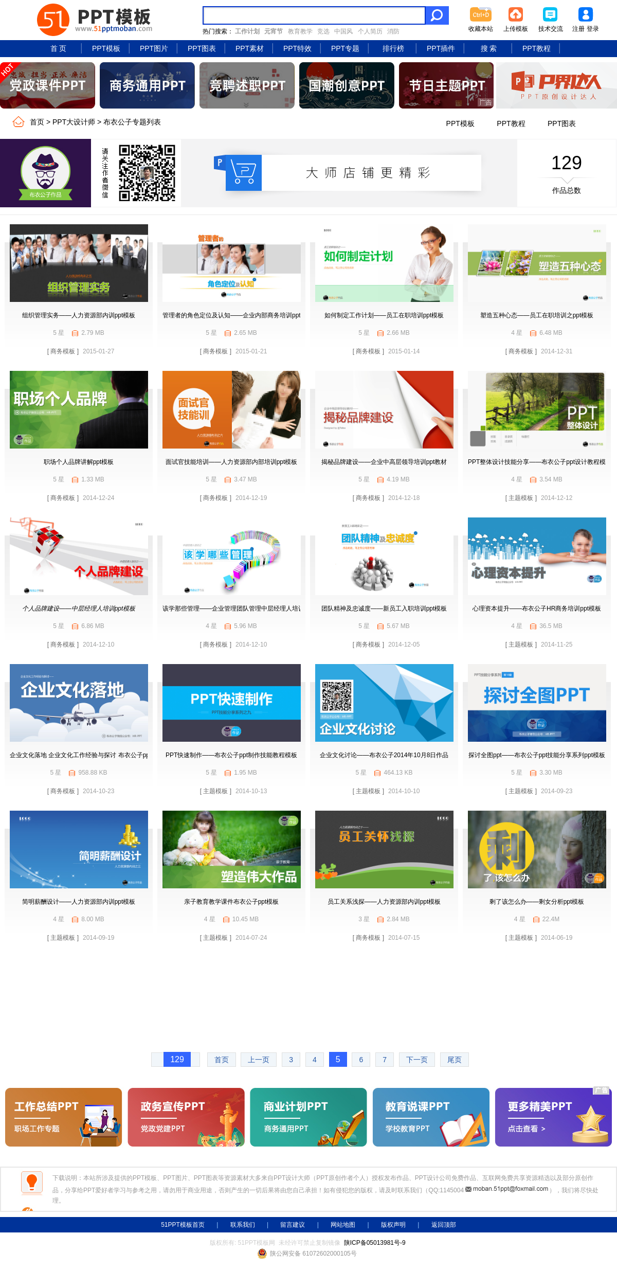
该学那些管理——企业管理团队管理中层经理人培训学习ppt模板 (250, 608)
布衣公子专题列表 (132, 122)
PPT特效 (297, 48)
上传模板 (515, 28)
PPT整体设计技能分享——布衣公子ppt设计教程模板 (540, 462)
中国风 (343, 31)
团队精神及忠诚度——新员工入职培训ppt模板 (384, 608)
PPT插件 (441, 48)
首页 (37, 122)
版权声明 (393, 1224)
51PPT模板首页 (183, 1224)
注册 (578, 28)
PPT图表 (202, 48)
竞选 (323, 31)
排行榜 (393, 48)
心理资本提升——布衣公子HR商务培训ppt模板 (537, 608)
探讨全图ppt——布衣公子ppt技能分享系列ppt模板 (536, 755)
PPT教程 (536, 48)
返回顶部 (443, 1224)
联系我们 (242, 1224)
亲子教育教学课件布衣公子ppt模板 (231, 901)
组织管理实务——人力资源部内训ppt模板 (79, 315)
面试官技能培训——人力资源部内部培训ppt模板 (232, 462)
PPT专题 (345, 48)
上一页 (258, 1060)
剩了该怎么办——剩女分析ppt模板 (537, 901)
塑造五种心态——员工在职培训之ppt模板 (537, 315)
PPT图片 (154, 48)
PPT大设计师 (73, 122)
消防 (393, 31)
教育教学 (300, 31)
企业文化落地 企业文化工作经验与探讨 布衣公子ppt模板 (87, 755)
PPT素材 (249, 48)
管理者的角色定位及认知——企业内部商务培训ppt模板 (237, 315)
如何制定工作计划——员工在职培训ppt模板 (384, 315)
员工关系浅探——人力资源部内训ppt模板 (384, 901)
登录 (593, 28)
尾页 (454, 1060)
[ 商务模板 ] (63, 351)
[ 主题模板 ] (521, 498)
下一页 (417, 1060)
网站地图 (343, 1224)
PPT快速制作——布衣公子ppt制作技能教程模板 (231, 755)
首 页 (58, 48)
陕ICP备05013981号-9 (375, 1242)
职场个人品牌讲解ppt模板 (79, 462)
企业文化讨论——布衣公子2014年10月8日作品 (384, 755)
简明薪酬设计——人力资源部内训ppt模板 (79, 901)
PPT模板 (106, 48)
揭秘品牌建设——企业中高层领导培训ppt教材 (384, 462)
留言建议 (292, 1224)
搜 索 (489, 48)
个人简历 (370, 31)
